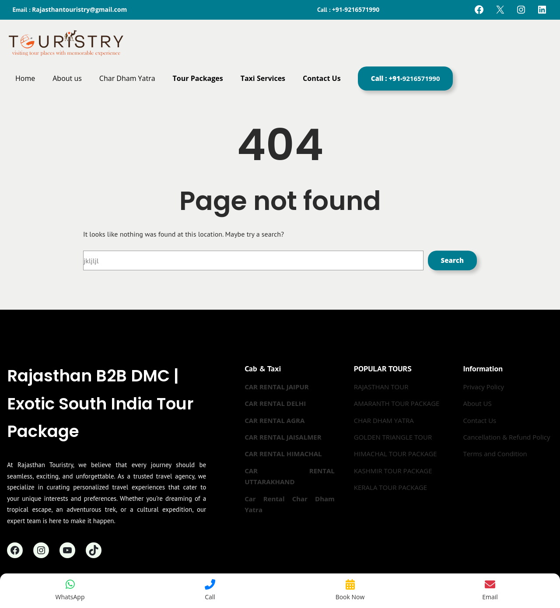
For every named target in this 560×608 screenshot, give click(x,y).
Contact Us (479, 420)
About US (477, 403)
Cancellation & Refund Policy (506, 437)
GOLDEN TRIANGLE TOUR (393, 437)
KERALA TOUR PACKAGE (390, 487)
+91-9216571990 (356, 9)
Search (452, 260)
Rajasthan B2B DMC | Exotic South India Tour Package (100, 403)
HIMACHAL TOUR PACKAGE (395, 453)
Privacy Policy (483, 386)
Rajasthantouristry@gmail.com (79, 9)
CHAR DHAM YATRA (384, 420)
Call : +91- (405, 78)
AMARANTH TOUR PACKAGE (397, 403)
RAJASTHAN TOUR (381, 386)
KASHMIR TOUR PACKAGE (393, 470)
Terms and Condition (495, 453)
